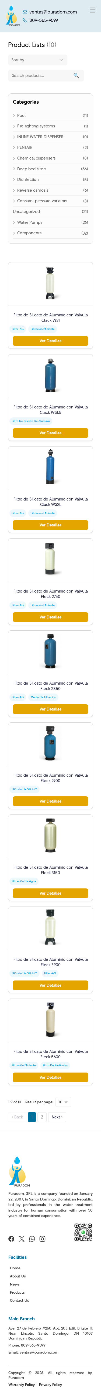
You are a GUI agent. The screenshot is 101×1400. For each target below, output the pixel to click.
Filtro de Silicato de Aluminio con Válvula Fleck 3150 (50, 869)
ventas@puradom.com (53, 12)
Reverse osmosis (32, 190)
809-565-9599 (43, 20)
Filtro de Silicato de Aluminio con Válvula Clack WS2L (50, 501)
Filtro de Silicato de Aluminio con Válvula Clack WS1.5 (50, 409)
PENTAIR (24, 147)
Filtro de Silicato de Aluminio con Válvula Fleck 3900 (50, 962)
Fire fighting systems (36, 126)
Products (17, 1292)
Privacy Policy (50, 1384)
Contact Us (19, 1300)
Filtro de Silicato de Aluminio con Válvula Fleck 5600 (50, 1054)
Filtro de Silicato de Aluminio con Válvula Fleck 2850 (50, 685)
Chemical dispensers (36, 158)
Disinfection (28, 179)
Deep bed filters (31, 169)
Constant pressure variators (42, 201)
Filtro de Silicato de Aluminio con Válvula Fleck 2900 (50, 777)
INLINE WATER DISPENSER (40, 137)
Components (29, 233)
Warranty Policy (21, 1384)
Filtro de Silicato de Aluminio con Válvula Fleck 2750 (50, 593)
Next (57, 1117)
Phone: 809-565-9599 (27, 1345)
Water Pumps (29, 222)
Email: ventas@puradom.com (33, 1352)
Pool (21, 115)
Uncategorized (26, 211)
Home (15, 1268)
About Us (18, 1276)
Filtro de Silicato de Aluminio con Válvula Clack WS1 (50, 317)
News (15, 1284)
